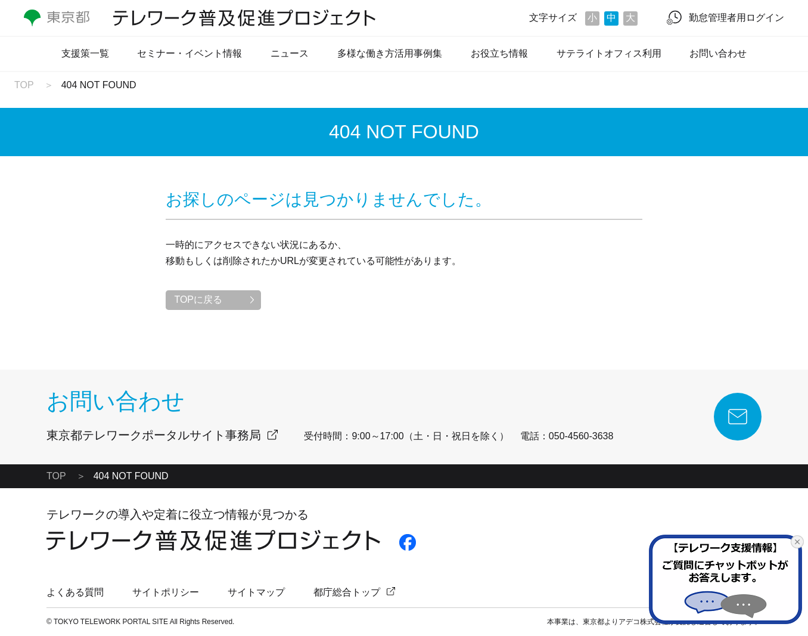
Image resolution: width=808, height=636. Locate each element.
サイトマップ (256, 592)
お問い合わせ (718, 53)
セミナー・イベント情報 (189, 53)
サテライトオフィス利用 (609, 53)
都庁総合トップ (346, 592)
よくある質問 (75, 592)
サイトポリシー (165, 592)
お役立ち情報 (499, 53)
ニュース (290, 53)
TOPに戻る (198, 299)
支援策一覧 (85, 53)
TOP (24, 85)
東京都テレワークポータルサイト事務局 (153, 435)
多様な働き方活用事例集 (389, 53)
